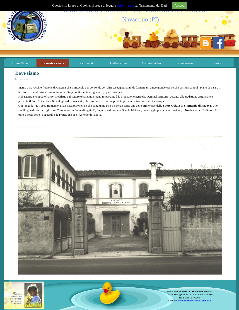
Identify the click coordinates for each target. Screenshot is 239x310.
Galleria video (151, 63)
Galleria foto (118, 63)
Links (217, 63)
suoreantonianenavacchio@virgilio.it (193, 300)
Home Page (20, 63)
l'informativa (126, 5)
